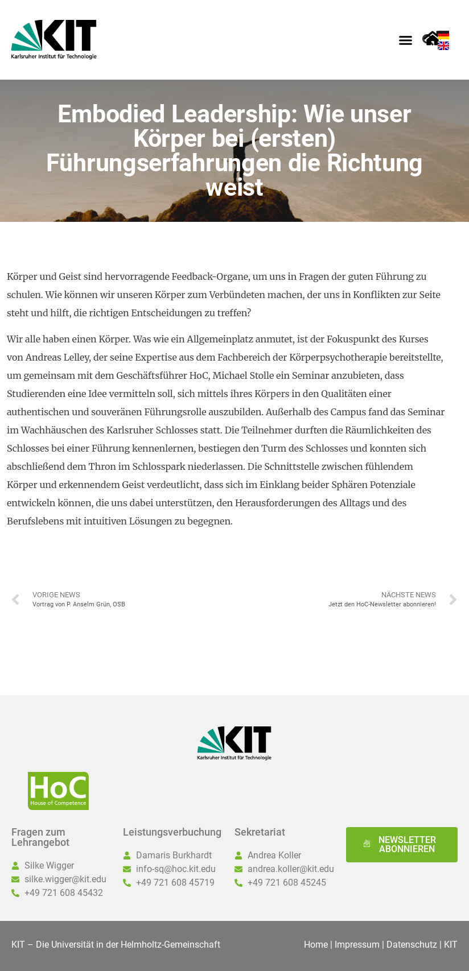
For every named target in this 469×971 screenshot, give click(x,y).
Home (316, 944)
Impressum (357, 944)
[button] (406, 40)
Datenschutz (411, 944)
